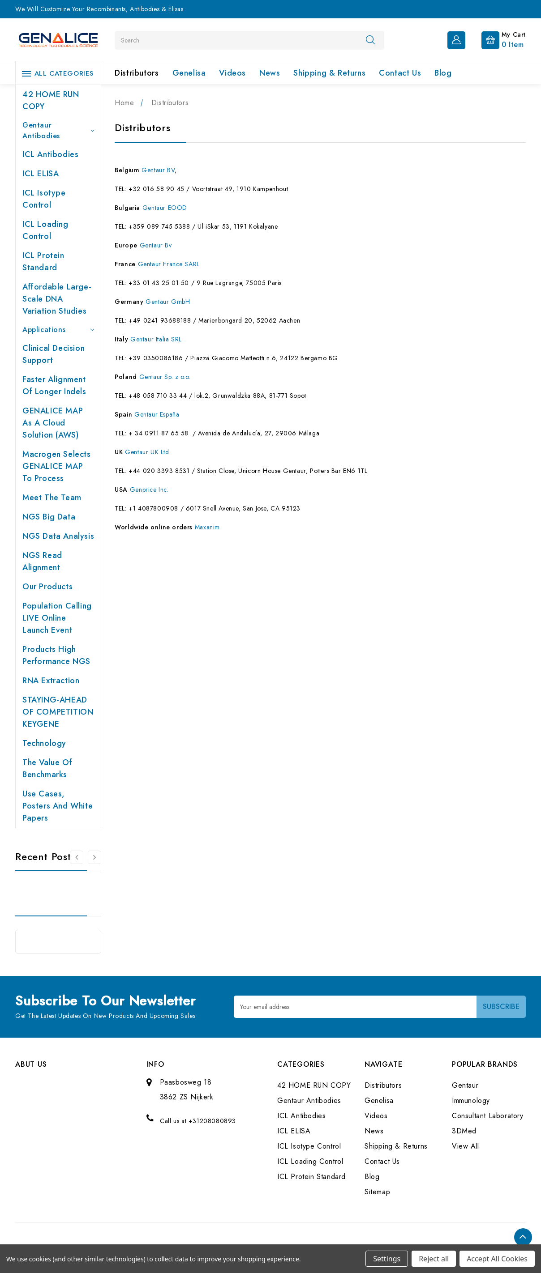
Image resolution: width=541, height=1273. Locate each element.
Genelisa (189, 73)
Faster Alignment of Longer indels (54, 385)
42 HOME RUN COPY (50, 100)
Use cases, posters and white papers (57, 806)
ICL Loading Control (45, 230)
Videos (232, 73)
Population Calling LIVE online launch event (57, 618)
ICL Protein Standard (43, 261)
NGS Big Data (48, 517)
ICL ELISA (40, 173)
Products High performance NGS (56, 655)
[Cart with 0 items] (496, 39)
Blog (442, 73)
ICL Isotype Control (44, 199)
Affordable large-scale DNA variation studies (56, 299)
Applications (58, 329)
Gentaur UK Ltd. (148, 451)
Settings (386, 1259)
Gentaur (465, 1085)
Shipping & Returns (329, 73)
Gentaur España (156, 414)
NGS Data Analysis (58, 536)
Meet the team (52, 497)
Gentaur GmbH (168, 301)
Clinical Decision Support (53, 354)
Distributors (137, 73)
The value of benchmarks (47, 768)
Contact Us (400, 73)
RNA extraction (50, 680)
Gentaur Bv (156, 245)
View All (465, 1146)
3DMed (464, 1131)
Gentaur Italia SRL (156, 339)
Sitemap (377, 1192)
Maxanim (207, 527)
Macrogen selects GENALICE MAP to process (56, 466)
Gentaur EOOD (164, 207)
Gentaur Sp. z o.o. (165, 376)
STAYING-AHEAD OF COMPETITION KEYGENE (57, 712)
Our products (47, 586)
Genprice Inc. (149, 489)
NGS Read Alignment (42, 561)
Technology (44, 743)
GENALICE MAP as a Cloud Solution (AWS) (52, 423)
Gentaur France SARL (169, 264)
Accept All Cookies (497, 1259)
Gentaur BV (158, 170)
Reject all (434, 1259)
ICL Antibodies (50, 154)
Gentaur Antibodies (58, 130)
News (269, 73)
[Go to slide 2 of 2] (76, 857)
